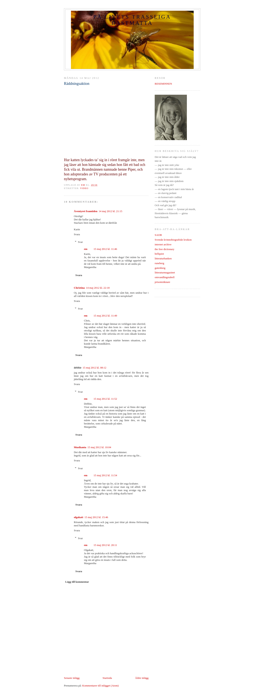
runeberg (159, 263)
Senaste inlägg (71, 677)
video (84, 188)
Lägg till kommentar (77, 581)
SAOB (158, 234)
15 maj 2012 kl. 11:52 (105, 398)
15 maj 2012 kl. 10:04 (99, 447)
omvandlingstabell (164, 277)
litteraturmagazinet (165, 272)
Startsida (107, 677)
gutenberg (160, 267)
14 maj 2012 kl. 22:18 (98, 287)
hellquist (159, 253)
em (85, 248)
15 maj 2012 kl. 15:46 (96, 517)
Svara (77, 234)
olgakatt (78, 517)
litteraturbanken (163, 258)
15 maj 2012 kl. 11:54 (105, 475)
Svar (80, 241)
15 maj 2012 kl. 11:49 (105, 315)
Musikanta (80, 447)
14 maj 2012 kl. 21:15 (110, 211)
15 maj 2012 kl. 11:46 (105, 248)
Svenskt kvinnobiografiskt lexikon (173, 239)
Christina (79, 287)
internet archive (163, 244)
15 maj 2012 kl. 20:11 (105, 545)
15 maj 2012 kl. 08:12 (94, 367)
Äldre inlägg (141, 677)
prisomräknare (162, 282)
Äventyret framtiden (85, 211)
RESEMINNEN (163, 83)
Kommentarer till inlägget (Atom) (100, 685)
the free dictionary (164, 249)
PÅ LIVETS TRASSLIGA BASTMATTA (132, 20)
